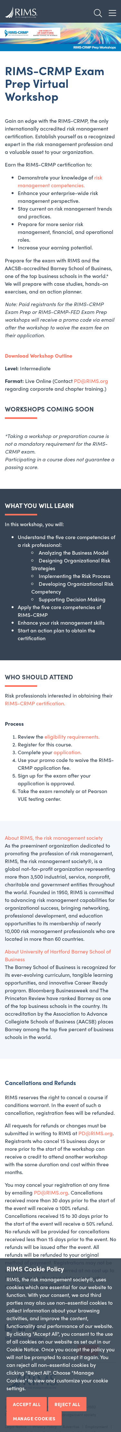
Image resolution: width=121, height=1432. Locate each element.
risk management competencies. (60, 181)
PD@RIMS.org (91, 381)
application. (68, 752)
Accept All (26, 1404)
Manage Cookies (34, 1418)
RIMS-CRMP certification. (35, 703)
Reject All (67, 1404)
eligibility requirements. (72, 736)
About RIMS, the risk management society (54, 837)
